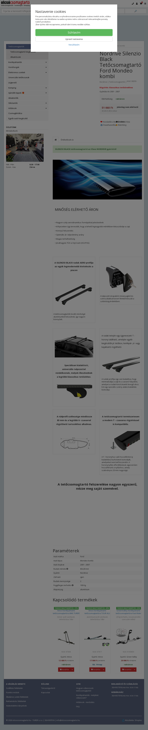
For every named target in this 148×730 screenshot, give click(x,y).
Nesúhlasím (74, 44)
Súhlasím (74, 32)
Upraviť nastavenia (74, 39)
